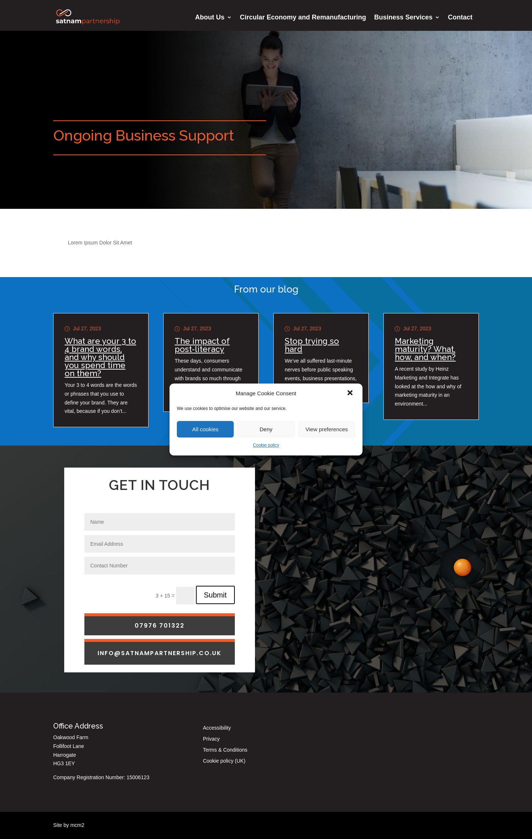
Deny (265, 429)
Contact (460, 18)
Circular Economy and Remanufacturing (303, 18)
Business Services (403, 18)
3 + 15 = (166, 637)
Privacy (211, 739)
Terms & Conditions (225, 750)
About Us (210, 18)
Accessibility (217, 728)
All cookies (205, 429)
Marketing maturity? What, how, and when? (425, 349)
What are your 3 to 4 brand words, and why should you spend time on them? (100, 357)
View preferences (327, 429)
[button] (350, 393)
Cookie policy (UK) (224, 761)
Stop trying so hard (312, 345)
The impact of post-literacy (202, 345)
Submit (215, 637)
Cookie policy (266, 445)
